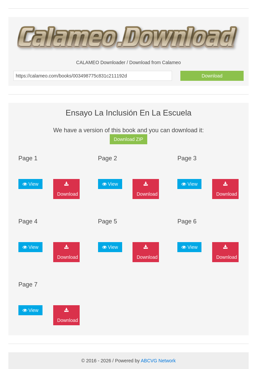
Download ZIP (128, 139)
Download (211, 75)
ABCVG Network (158, 360)
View (30, 184)
